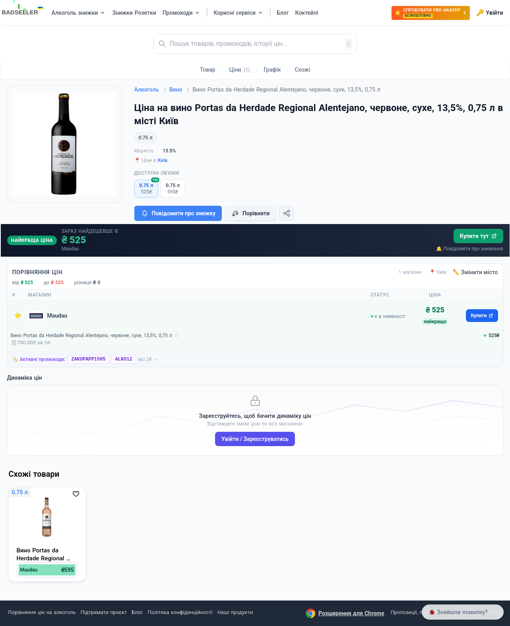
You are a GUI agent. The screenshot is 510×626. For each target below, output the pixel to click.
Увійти (489, 13)
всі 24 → (148, 359)
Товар (207, 69)
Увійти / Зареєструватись (255, 439)
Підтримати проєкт (104, 612)
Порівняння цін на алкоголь (42, 612)
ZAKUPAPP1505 (88, 359)
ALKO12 (123, 359)
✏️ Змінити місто (475, 272)
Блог (137, 612)
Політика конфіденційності (180, 612)
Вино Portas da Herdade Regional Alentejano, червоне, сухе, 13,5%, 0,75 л (91, 335)
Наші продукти (235, 612)
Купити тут (478, 236)
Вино (179, 89)
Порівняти (250, 213)
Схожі (302, 69)
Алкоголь (150, 89)
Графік (272, 69)
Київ (163, 160)
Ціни (239, 69)
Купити (482, 315)
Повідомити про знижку (178, 213)
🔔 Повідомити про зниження (469, 249)
